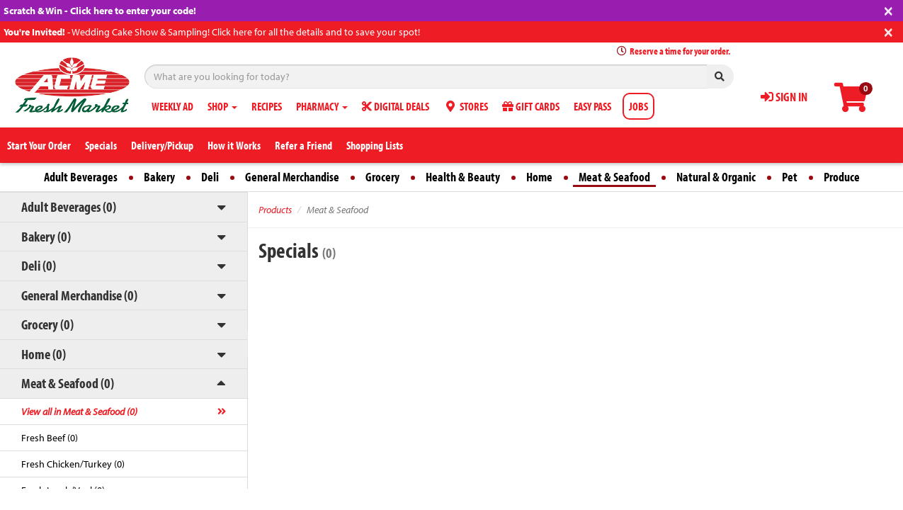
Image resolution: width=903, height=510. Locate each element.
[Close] (888, 9)
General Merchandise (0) (79, 295)
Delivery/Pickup (162, 145)
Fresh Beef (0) (49, 437)
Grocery (382, 177)
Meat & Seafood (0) (67, 383)
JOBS (638, 106)
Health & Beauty (463, 177)
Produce (842, 177)
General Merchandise (292, 177)
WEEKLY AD (172, 106)
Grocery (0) (47, 324)
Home (539, 177)
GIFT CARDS (531, 106)
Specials (101, 145)
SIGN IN (784, 97)
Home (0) (43, 354)
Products (275, 209)
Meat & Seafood (614, 177)
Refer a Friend (303, 145)
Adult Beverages (81, 177)
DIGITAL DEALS (395, 106)
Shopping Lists (374, 145)
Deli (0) (38, 265)
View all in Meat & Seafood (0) (79, 411)
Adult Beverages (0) (68, 206)
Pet (789, 177)
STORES (465, 106)
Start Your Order (39, 145)
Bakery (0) (46, 236)
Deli (210, 177)
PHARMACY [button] (322, 106)
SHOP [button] (222, 106)
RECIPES (266, 106)
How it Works (234, 145)
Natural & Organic (716, 177)
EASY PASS (592, 106)
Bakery (159, 177)
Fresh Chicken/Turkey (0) (73, 464)
